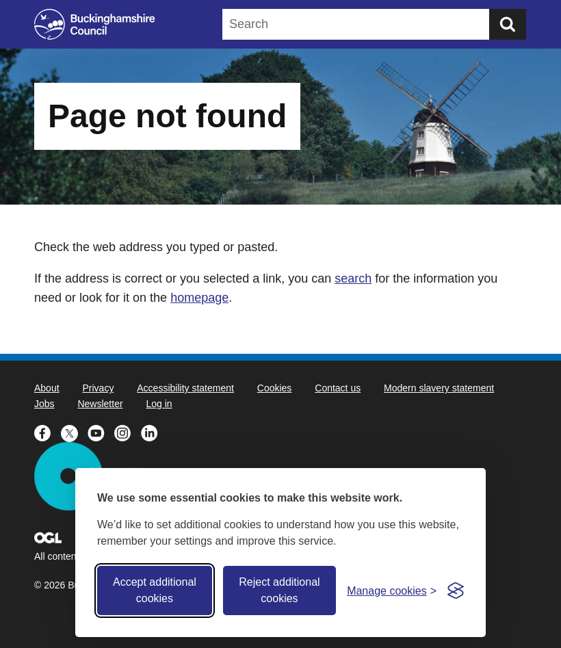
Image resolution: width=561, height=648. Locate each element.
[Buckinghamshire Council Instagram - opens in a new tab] (127, 431)
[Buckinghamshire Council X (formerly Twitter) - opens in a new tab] (74, 431)
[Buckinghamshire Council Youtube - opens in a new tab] (101, 431)
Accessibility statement (185, 388)
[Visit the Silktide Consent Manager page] (455, 590)
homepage (199, 297)
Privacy (98, 388)
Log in (159, 403)
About (47, 388)
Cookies (274, 388)
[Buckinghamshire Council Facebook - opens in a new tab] (47, 431)
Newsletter (99, 403)
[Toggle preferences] (391, 590)
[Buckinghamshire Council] (94, 24)
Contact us (338, 388)
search (353, 278)
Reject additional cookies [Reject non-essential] (279, 590)
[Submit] (507, 24)
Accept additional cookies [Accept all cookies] (154, 590)
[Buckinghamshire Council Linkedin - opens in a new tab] (153, 431)
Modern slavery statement (439, 388)
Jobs (44, 403)
